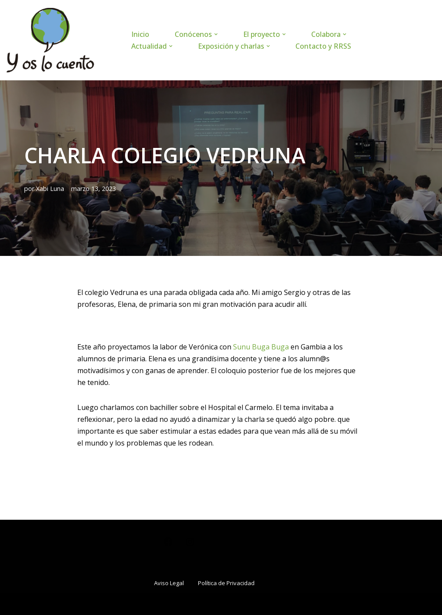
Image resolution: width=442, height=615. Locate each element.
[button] (216, 34)
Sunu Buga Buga (261, 347)
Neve (15, 603)
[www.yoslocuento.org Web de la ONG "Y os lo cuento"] (50, 40)
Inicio (140, 34)
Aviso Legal (169, 583)
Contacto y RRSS (323, 46)
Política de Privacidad (226, 583)
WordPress (112, 603)
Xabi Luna (50, 188)
